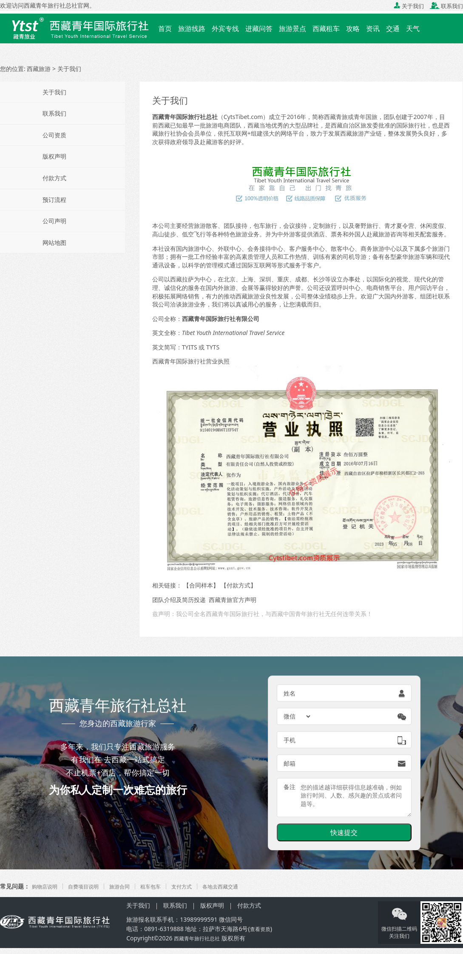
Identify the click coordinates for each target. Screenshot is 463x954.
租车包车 (165, 886)
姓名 (289, 693)
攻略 (353, 28)
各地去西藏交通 (243, 886)
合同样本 (201, 585)
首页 (165, 28)
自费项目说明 (90, 886)
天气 (413, 28)
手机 (289, 740)
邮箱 (289, 763)
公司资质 (54, 135)
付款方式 (238, 585)
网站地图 (54, 242)
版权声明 (54, 156)
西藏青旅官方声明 (232, 600)
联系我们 (446, 6)
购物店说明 (47, 886)
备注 (289, 787)
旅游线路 (191, 28)
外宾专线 (225, 28)
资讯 (373, 28)
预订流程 (54, 200)
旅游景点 (292, 28)
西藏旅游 (39, 69)
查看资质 (262, 929)
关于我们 (409, 6)
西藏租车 (326, 28)
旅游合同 (130, 886)
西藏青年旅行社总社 (50, 5)
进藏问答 (259, 28)
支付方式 (199, 886)
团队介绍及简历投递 (179, 600)
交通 (393, 28)
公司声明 (54, 221)
